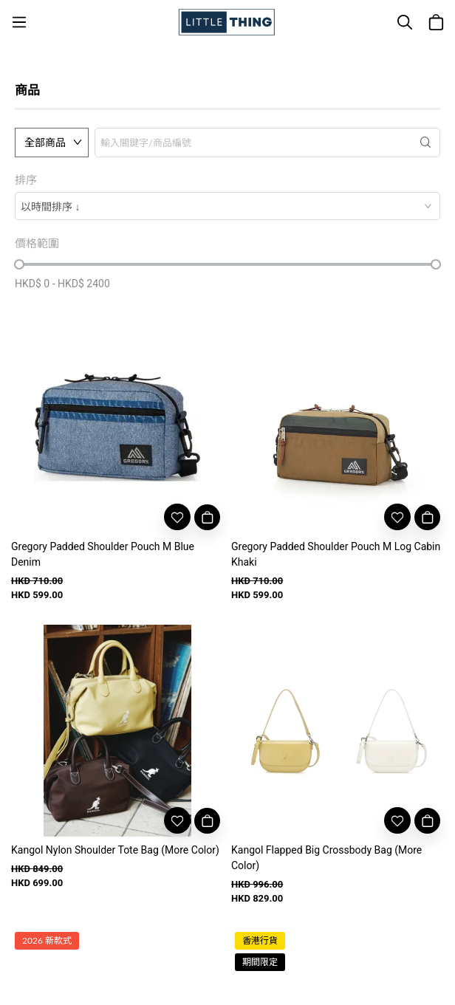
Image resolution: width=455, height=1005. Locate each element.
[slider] (19, 264)
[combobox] (227, 206)
